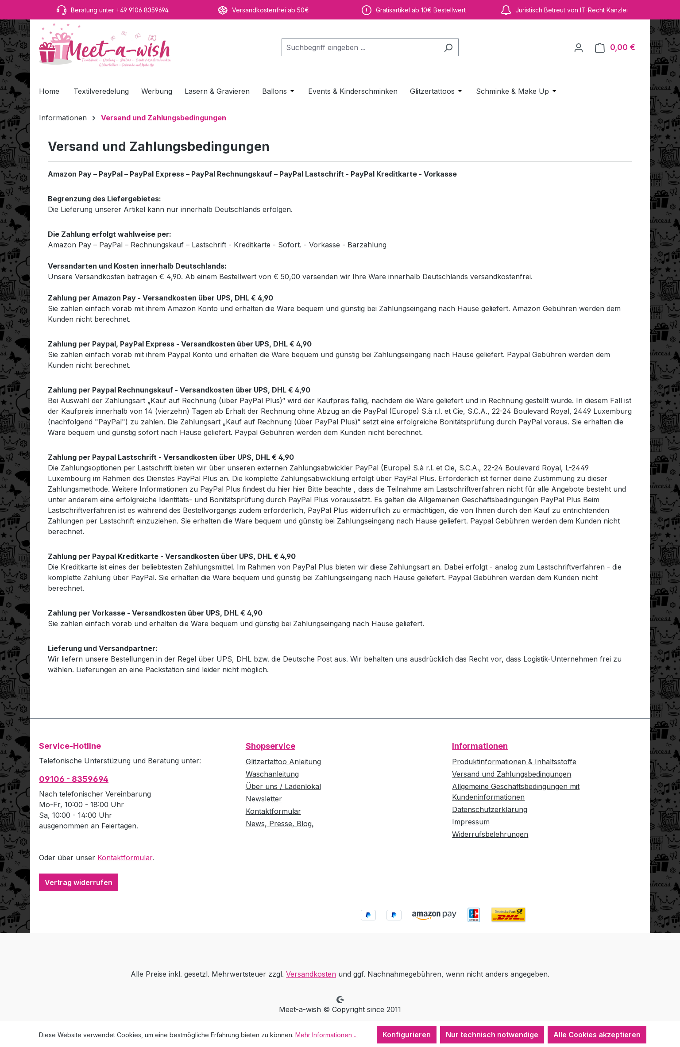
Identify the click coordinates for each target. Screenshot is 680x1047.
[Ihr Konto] (578, 47)
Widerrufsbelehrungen (490, 834)
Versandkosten (311, 974)
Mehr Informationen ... (326, 1035)
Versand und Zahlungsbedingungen (511, 774)
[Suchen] (448, 47)
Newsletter (264, 798)
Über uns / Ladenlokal (283, 786)
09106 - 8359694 (73, 779)
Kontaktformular (124, 857)
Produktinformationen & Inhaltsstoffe (514, 761)
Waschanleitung (272, 774)
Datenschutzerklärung (489, 809)
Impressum (471, 821)
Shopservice (270, 746)
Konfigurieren (406, 1034)
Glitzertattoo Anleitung (283, 761)
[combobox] (360, 47)
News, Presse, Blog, (280, 823)
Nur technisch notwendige (492, 1034)
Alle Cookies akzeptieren (597, 1034)
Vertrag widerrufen (78, 882)
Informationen (480, 746)
